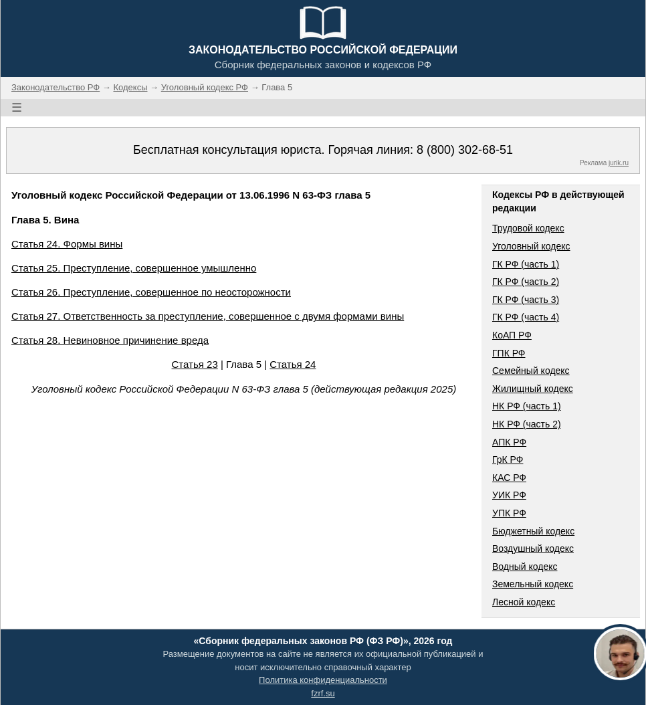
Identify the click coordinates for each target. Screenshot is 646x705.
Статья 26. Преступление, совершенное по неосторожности (151, 292)
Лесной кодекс (523, 602)
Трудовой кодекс (528, 228)
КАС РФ (509, 477)
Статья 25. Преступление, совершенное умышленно (133, 268)
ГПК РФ (509, 353)
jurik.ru (619, 163)
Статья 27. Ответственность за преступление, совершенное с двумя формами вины (207, 316)
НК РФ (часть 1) (526, 406)
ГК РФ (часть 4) (525, 317)
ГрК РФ (507, 459)
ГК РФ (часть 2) (525, 281)
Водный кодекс (525, 566)
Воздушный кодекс (533, 548)
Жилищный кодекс (532, 388)
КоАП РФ (512, 335)
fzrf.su (322, 693)
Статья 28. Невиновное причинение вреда (110, 340)
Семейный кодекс (531, 370)
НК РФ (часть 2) (526, 424)
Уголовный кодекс (531, 246)
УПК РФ (509, 513)
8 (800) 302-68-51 (465, 150)
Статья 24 (293, 364)
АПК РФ (509, 442)
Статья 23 (195, 364)
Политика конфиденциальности (323, 680)
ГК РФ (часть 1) (525, 264)
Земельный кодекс (532, 584)
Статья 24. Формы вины (66, 243)
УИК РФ (509, 495)
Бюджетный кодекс (533, 531)
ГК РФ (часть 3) (525, 299)
